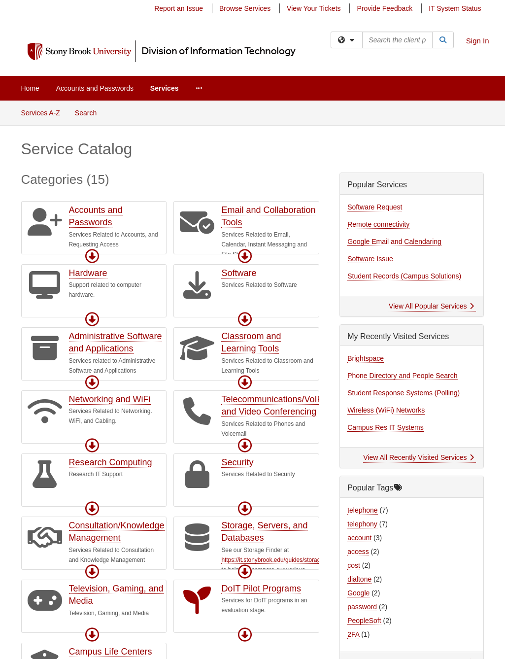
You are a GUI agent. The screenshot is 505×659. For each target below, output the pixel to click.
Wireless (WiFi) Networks (386, 410)
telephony (362, 524)
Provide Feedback (384, 8)
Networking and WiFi (110, 399)
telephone (362, 510)
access (358, 551)
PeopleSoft (364, 620)
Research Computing (110, 462)
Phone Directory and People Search (402, 376)
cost (353, 565)
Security (237, 462)
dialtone (359, 579)
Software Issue (370, 259)
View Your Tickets (313, 8)
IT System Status (455, 8)
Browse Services (244, 8)
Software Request (374, 207)
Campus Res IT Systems (385, 427)
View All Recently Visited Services (418, 457)
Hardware (88, 273)
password (362, 607)
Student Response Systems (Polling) (403, 393)
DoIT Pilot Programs (261, 588)
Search (89, 112)
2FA (353, 634)
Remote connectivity (378, 224)
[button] (92, 256)
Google (358, 593)
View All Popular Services (431, 306)
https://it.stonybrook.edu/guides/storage (272, 559)
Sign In (477, 40)
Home (30, 88)
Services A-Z (40, 113)
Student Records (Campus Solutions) (404, 276)
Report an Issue (178, 8)
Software (238, 273)
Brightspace (365, 358)
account (359, 538)
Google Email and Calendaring (394, 241)
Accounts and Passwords (95, 88)
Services (164, 88)
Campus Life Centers (110, 652)
